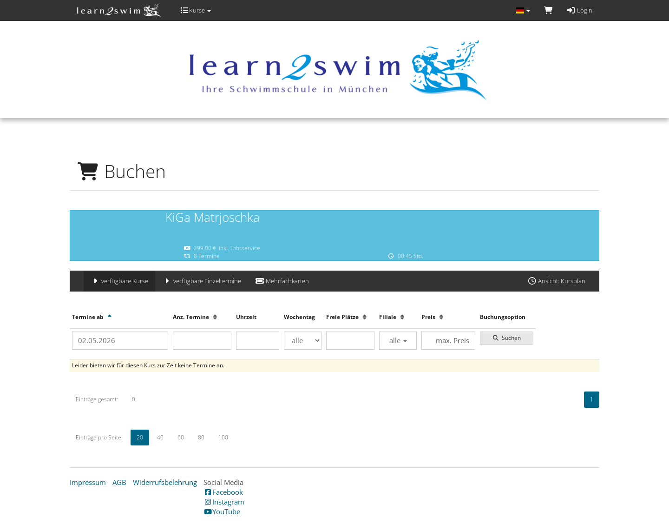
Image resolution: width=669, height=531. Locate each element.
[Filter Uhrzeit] (257, 341)
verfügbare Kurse (119, 281)
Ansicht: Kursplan (556, 281)
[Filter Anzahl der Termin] (202, 341)
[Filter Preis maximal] (448, 341)
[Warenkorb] (548, 10)
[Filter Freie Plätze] (350, 341)
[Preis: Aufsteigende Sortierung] (441, 317)
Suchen (506, 338)
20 (140, 437)
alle (398, 340)
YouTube (221, 511)
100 (223, 437)
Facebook (223, 492)
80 (201, 437)
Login (579, 10)
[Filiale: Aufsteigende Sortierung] (402, 317)
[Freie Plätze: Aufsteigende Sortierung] (365, 317)
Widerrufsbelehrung (165, 482)
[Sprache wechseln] (523, 10)
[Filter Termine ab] (120, 341)
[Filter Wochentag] (302, 341)
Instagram (223, 501)
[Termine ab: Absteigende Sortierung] (110, 317)
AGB (119, 482)
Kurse (195, 10)
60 (180, 437)
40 (160, 437)
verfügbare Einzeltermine (201, 281)
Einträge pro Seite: (99, 437)
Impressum (88, 482)
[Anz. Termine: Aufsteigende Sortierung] (215, 317)
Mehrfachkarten (282, 281)
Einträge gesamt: (97, 399)
